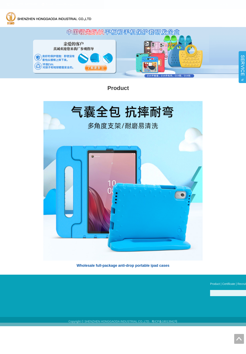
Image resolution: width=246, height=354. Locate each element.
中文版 (224, 4)
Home (108, 18)
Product (125, 18)
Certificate (144, 18)
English (234, 4)
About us (188, 18)
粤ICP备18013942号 (165, 322)
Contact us (233, 18)
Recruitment (167, 18)
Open (242, 66)
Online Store (210, 18)
